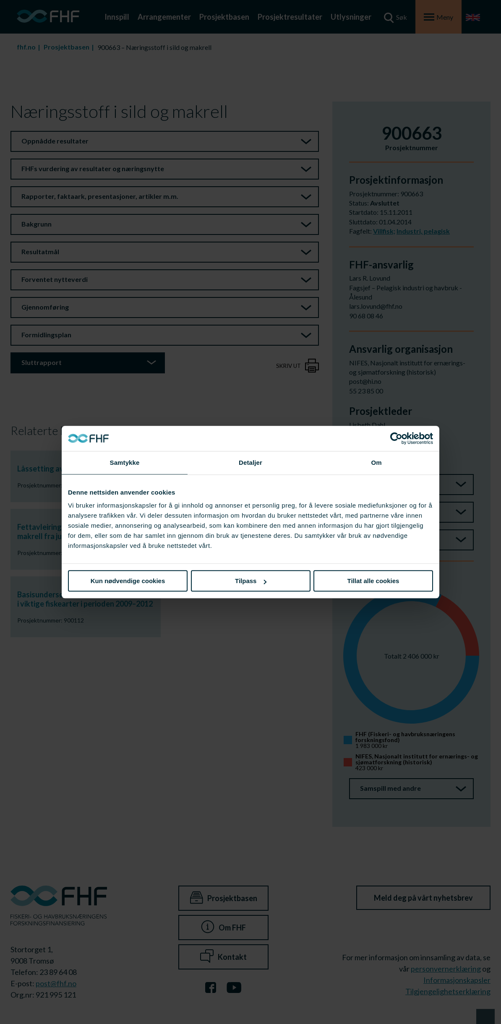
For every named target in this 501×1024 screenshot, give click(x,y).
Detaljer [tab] (250, 462)
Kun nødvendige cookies (128, 580)
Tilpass (250, 580)
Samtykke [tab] (125, 462)
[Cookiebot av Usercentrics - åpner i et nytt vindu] (396, 438)
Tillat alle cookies (373, 580)
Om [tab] (376, 462)
